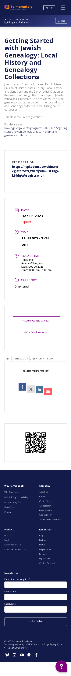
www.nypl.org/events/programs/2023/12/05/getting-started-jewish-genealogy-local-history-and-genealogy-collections (36, 131)
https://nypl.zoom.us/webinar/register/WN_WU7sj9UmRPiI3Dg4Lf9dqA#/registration (35, 171)
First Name (10, 591)
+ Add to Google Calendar (36, 320)
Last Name (10, 603)
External (22, 286)
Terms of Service (15, 647)
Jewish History (43, 358)
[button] (63, 8)
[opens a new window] (31, 389)
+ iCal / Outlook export (36, 332)
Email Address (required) (17, 579)
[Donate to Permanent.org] (61, 21)
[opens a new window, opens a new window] (22, 387)
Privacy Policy (56, 644)
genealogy (20, 358)
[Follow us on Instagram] (7, 655)
